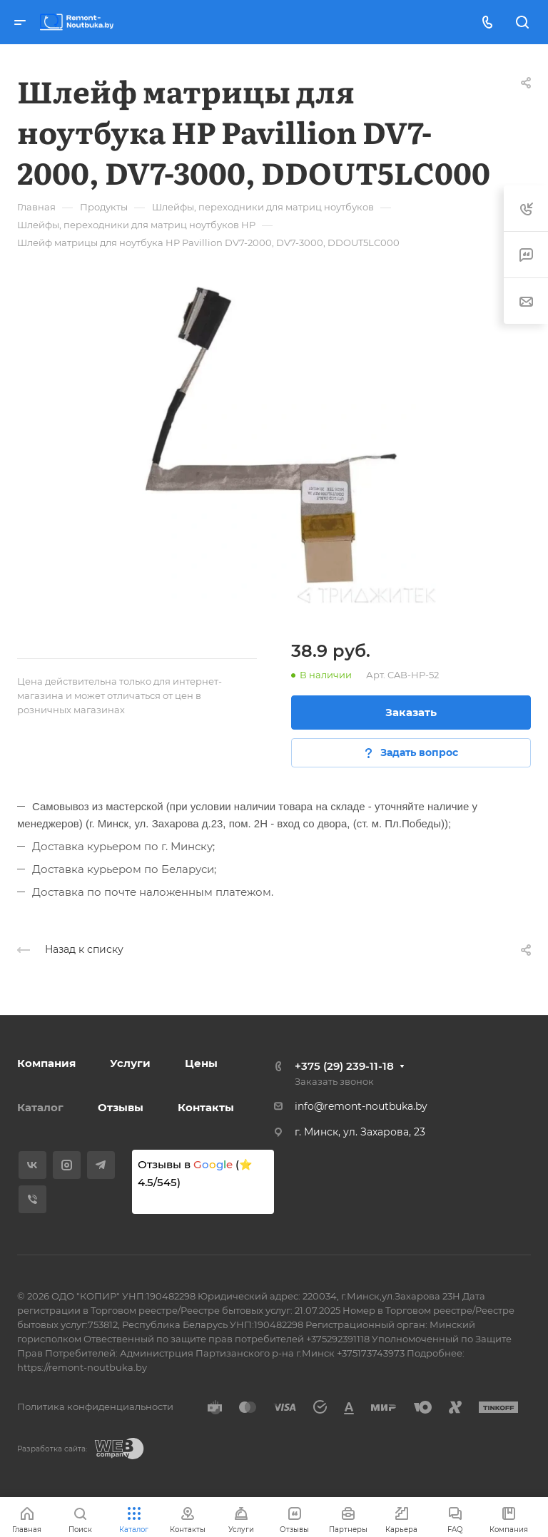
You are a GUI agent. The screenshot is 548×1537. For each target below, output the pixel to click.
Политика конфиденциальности (95, 1406)
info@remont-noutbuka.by (361, 1106)
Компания (46, 1063)
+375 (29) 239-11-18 (344, 1066)
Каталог (40, 1107)
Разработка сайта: (52, 1449)
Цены (201, 1063)
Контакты (206, 1107)
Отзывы (120, 1107)
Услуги (130, 1063)
